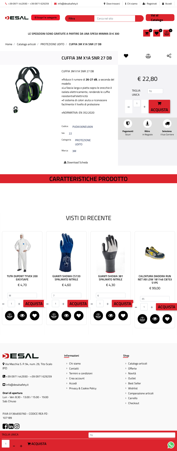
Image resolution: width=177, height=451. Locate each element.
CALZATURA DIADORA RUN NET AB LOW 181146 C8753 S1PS (155, 280)
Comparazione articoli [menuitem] (141, 393)
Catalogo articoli (26, 44)
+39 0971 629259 (39, 3)
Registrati (152, 3)
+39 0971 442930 (16, 3)
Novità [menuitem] (132, 373)
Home (8, 44)
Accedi (168, 3)
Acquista (159, 107)
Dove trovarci (112, 3)
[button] (139, 18)
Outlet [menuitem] (132, 378)
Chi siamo (131, 3)
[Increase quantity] (144, 106)
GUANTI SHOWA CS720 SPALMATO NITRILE (66, 278)
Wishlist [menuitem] (133, 388)
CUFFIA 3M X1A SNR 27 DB (85, 44)
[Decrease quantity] (128, 106)
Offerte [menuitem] (132, 368)
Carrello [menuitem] (132, 398)
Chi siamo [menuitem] (75, 363)
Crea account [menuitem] (77, 378)
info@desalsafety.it (66, 3)
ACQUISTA (34, 304)
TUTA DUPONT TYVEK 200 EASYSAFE (22, 278)
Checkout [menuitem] (133, 403)
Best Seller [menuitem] (134, 383)
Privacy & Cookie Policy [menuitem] (82, 388)
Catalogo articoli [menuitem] (137, 363)
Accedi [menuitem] (73, 383)
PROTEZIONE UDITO (52, 44)
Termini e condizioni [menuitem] (80, 373)
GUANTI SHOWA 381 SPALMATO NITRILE (110, 278)
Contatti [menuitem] (74, 368)
